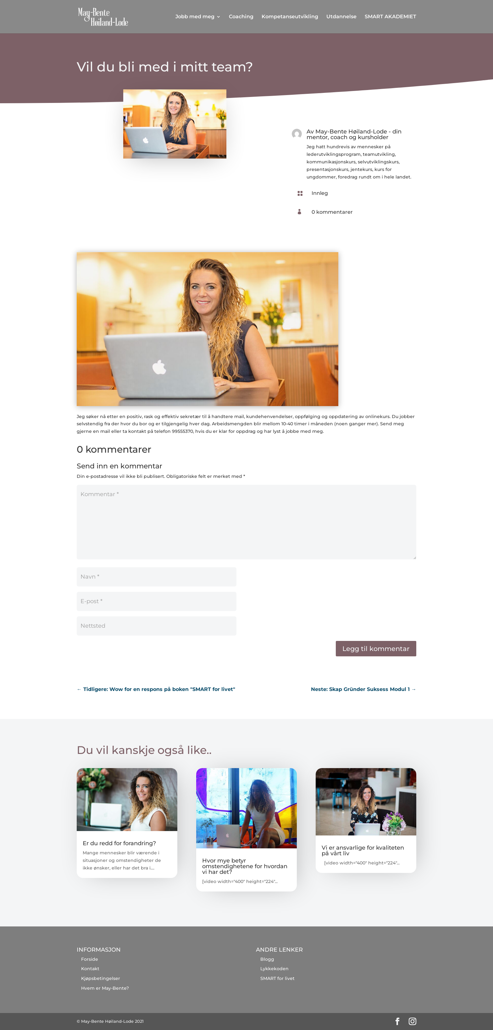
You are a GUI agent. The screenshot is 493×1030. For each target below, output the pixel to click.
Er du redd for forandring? (119, 843)
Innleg (320, 193)
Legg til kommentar (376, 649)
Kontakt (90, 968)
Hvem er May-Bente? (105, 988)
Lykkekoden (274, 968)
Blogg (267, 959)
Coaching (241, 17)
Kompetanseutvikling (290, 17)
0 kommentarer (332, 212)
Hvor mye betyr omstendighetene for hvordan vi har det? (244, 866)
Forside (89, 959)
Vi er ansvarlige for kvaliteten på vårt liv (363, 850)
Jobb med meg (194, 17)
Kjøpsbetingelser (100, 978)
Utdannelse (341, 17)
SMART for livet (277, 978)
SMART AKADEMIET (390, 17)
